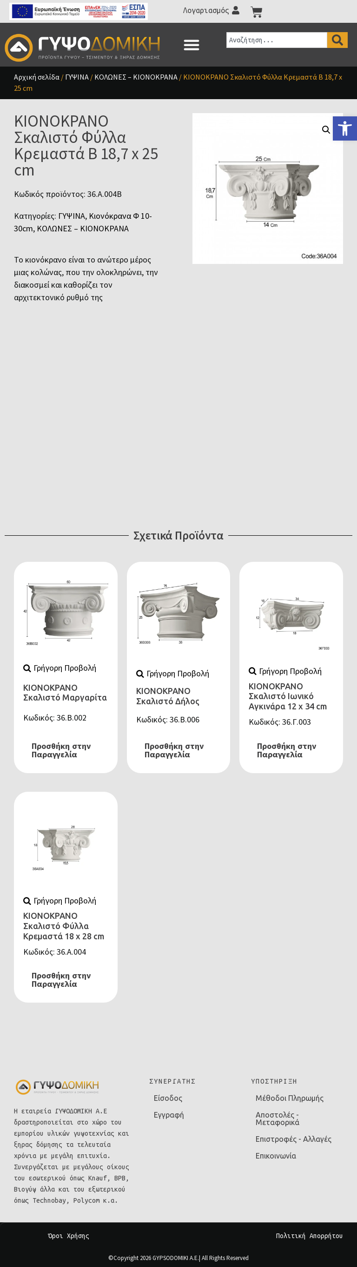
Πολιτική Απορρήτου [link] (309, 1236)
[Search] (337, 40)
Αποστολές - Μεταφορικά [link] (277, 1118)
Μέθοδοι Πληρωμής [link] (290, 1098)
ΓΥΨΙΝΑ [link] (77, 76)
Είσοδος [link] (168, 1098)
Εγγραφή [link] (169, 1115)
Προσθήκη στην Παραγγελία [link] (61, 750)
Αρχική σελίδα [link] (37, 76)
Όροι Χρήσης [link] (68, 1236)
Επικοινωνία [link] (276, 1156)
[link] (345, 128)
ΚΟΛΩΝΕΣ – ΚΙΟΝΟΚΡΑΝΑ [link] (136, 76)
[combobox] (276, 40)
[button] (191, 44)
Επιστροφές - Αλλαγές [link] (293, 1139)
